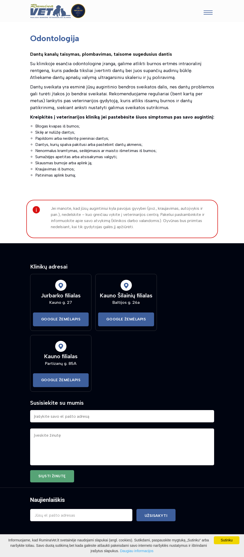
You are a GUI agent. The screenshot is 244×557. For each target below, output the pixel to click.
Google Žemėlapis (61, 319)
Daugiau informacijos (137, 551)
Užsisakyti (156, 516)
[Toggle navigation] (208, 13)
